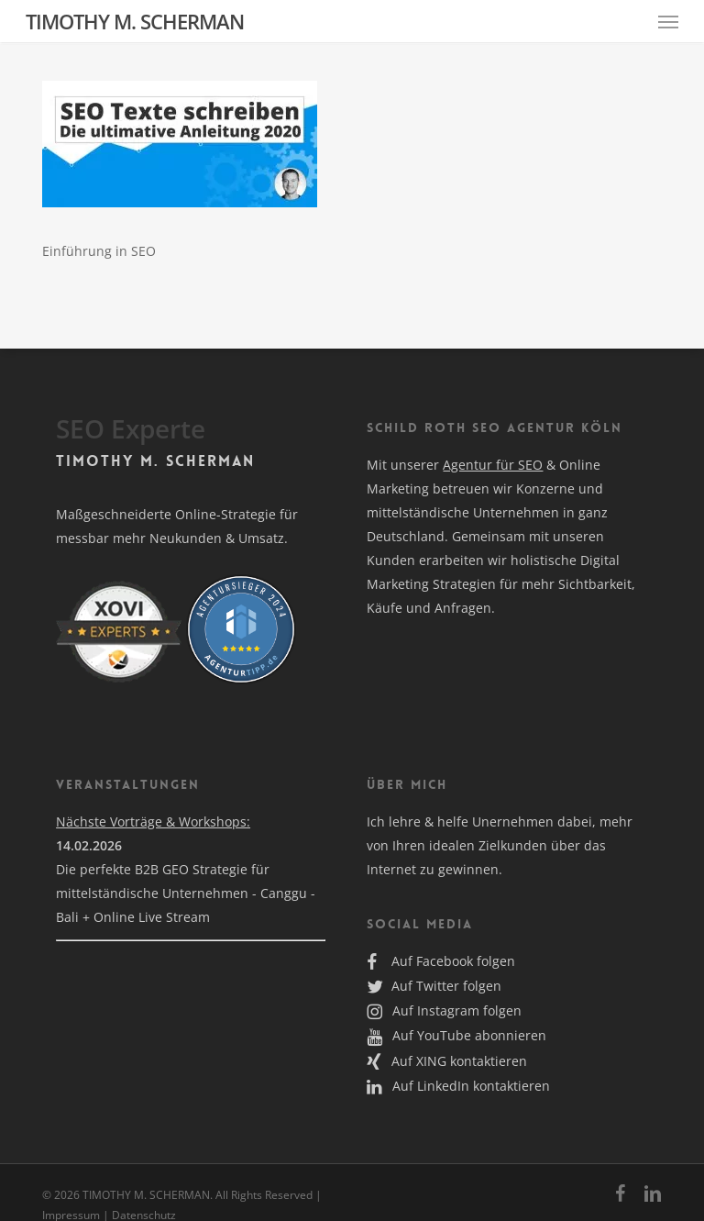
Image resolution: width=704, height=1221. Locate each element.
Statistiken (420, 171)
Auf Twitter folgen (434, 985)
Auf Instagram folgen (444, 1010)
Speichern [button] (517, 443)
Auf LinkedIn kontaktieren (458, 1085)
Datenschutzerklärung (237, 365)
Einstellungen (78, 401)
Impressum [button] (448, 594)
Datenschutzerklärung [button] (359, 594)
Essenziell (417, 57)
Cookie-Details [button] (263, 594)
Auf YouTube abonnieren (456, 1035)
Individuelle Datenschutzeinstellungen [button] (352, 551)
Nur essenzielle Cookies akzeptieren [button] (352, 497)
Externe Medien (436, 285)
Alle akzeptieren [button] (187, 443)
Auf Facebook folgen (441, 961)
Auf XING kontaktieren (447, 1061)
